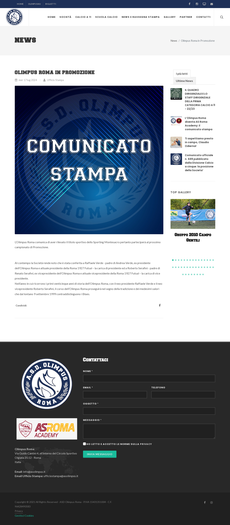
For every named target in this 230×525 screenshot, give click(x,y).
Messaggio (92, 420)
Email (88, 387)
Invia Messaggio (99, 454)
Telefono (158, 387)
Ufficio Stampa (53, 80)
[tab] (181, 73)
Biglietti (50, 4)
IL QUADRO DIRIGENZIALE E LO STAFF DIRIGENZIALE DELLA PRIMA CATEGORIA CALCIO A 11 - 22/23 (200, 99)
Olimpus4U (34, 4)
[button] (173, 260)
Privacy (19, 510)
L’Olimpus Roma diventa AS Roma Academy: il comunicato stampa (198, 123)
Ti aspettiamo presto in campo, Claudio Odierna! (199, 142)
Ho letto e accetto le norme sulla (119, 444)
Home (20, 4)
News (174, 40)
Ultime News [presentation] (184, 80)
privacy (146, 444)
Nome (88, 371)
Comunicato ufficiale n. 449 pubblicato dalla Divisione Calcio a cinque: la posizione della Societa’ (199, 162)
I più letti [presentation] (182, 73)
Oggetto (90, 403)
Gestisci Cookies (24, 515)
